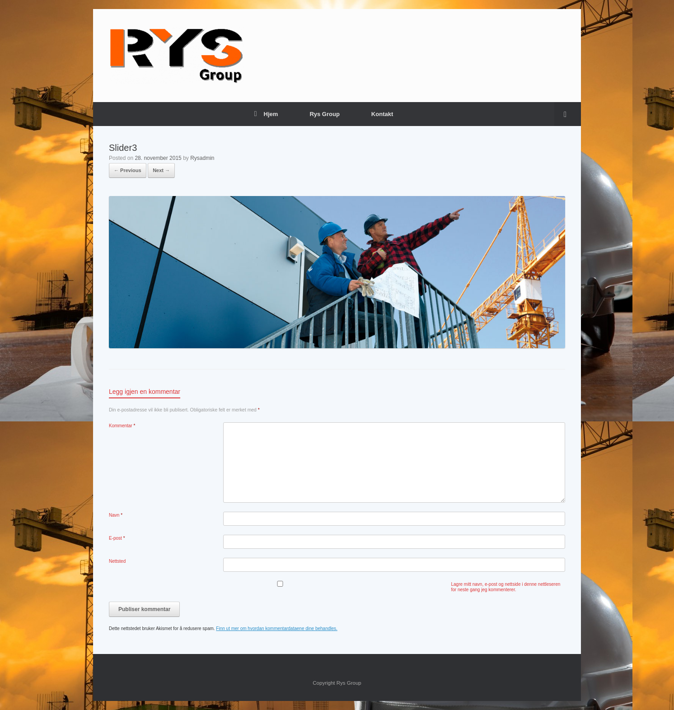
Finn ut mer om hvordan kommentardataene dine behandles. (276, 628)
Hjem (266, 114)
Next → (161, 170)
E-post (117, 538)
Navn (115, 515)
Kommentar (122, 425)
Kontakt (382, 114)
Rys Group (324, 114)
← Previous (127, 170)
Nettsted (117, 561)
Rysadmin (202, 158)
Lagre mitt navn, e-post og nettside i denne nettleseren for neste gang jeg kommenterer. (506, 587)
